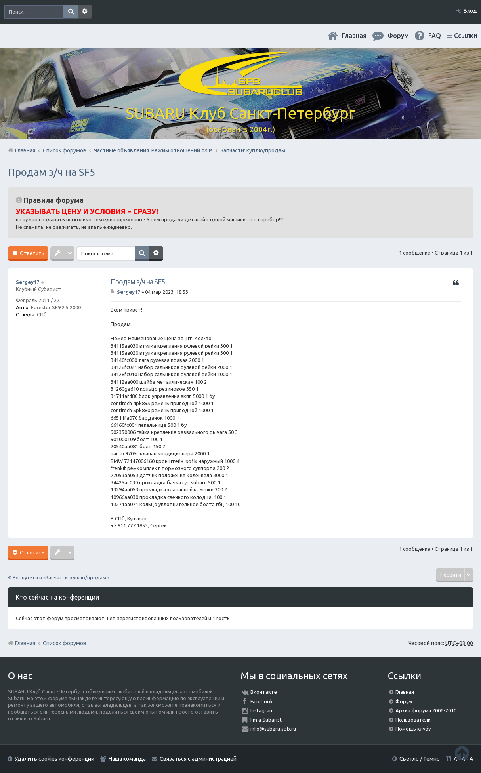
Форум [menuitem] (398, 35)
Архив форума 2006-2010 (425, 710)
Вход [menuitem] (470, 11)
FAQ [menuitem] (434, 35)
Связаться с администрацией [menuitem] (198, 759)
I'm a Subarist (266, 719)
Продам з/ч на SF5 (51, 172)
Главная (354, 35)
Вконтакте (263, 692)
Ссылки (465, 35)
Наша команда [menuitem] (127, 759)
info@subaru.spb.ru (273, 728)
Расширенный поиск (85, 12)
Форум (403, 701)
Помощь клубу (413, 728)
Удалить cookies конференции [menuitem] (54, 759)
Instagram (262, 710)
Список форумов (64, 643)
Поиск (70, 12)
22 (56, 300)
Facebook (261, 701)
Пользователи (413, 719)
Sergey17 (27, 282)
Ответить (31, 253)
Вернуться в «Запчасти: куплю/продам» (61, 577)
